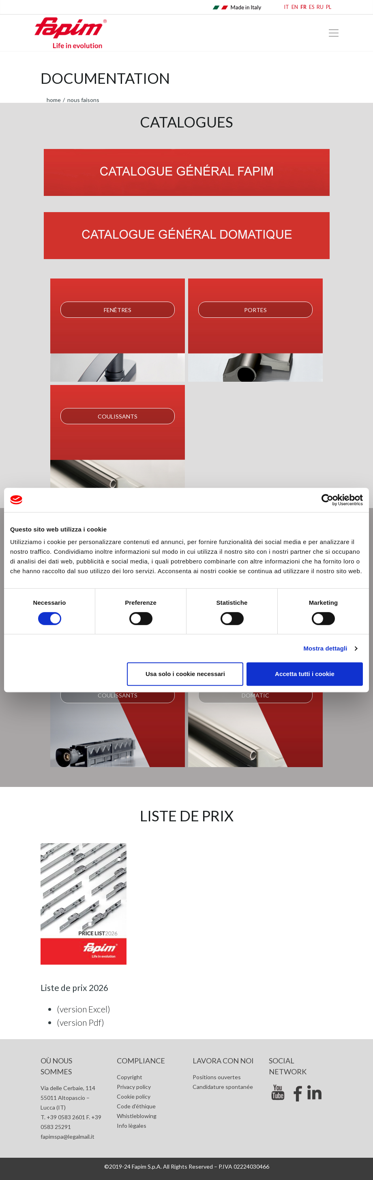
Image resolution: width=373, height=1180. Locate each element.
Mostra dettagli (325, 648)
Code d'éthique (136, 1106)
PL (328, 7)
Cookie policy (133, 1096)
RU (320, 7)
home (54, 99)
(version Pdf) (80, 1022)
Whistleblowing (136, 1115)
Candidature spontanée (223, 1086)
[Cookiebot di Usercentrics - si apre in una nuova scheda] (327, 500)
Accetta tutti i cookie (304, 673)
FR (303, 7)
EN (295, 7)
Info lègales (131, 1125)
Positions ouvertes (217, 1077)
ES (311, 7)
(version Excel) (83, 1009)
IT (286, 7)
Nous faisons (82, 99)
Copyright (129, 1077)
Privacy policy (134, 1086)
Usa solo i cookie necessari (185, 673)
